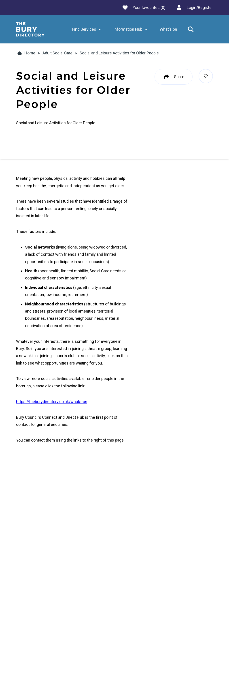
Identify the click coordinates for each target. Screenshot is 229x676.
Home (25, 53)
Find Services (87, 29)
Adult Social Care (57, 53)
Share (173, 76)
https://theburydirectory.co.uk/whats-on (51, 401)
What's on (168, 29)
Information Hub (131, 29)
